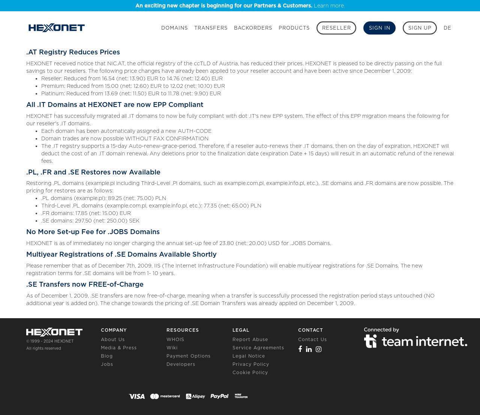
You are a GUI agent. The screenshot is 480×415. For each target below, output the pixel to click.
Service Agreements (258, 347)
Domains (174, 28)
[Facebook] (300, 349)
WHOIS (175, 339)
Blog (107, 356)
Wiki (172, 347)
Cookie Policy (250, 372)
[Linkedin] (309, 349)
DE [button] (448, 28)
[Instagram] (319, 349)
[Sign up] (420, 28)
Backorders (253, 28)
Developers (180, 364)
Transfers (211, 28)
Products (294, 28)
